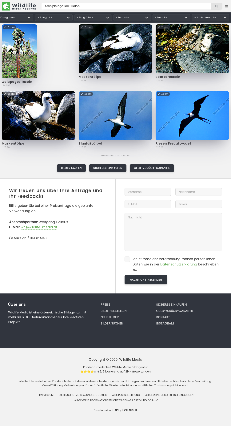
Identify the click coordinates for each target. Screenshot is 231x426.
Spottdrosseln (168, 77)
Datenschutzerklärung (178, 264)
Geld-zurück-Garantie (152, 168)
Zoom (9, 27)
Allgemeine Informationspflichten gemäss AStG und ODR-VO (116, 400)
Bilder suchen (112, 323)
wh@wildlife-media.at (39, 227)
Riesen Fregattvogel (173, 143)
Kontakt (163, 317)
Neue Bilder (110, 317)
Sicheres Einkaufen (107, 168)
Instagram (165, 323)
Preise (105, 305)
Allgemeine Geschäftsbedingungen (169, 395)
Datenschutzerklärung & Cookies (83, 395)
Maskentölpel (91, 77)
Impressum (46, 395)
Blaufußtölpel (90, 143)
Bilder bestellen (113, 311)
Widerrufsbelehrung (126, 395)
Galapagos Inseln (17, 82)
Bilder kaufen (71, 168)
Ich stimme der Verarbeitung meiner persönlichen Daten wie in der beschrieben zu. (176, 264)
